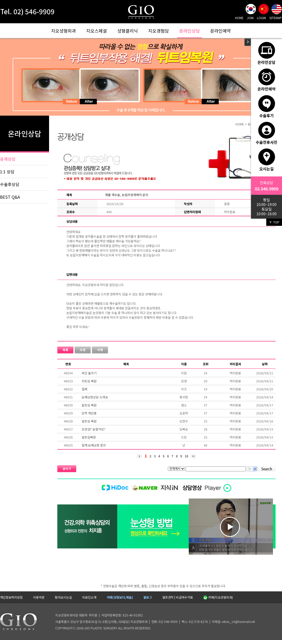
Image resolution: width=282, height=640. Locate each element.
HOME (239, 18)
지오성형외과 (63, 30)
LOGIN (261, 18)
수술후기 (266, 106)
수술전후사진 (266, 133)
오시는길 (266, 159)
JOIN (250, 18)
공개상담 (7, 159)
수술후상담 (9, 184)
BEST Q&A (10, 197)
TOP (274, 222)
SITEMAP (275, 18)
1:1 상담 (7, 171)
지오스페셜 (96, 30)
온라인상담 (189, 30)
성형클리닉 (127, 30)
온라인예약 (220, 30)
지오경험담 (158, 30)
